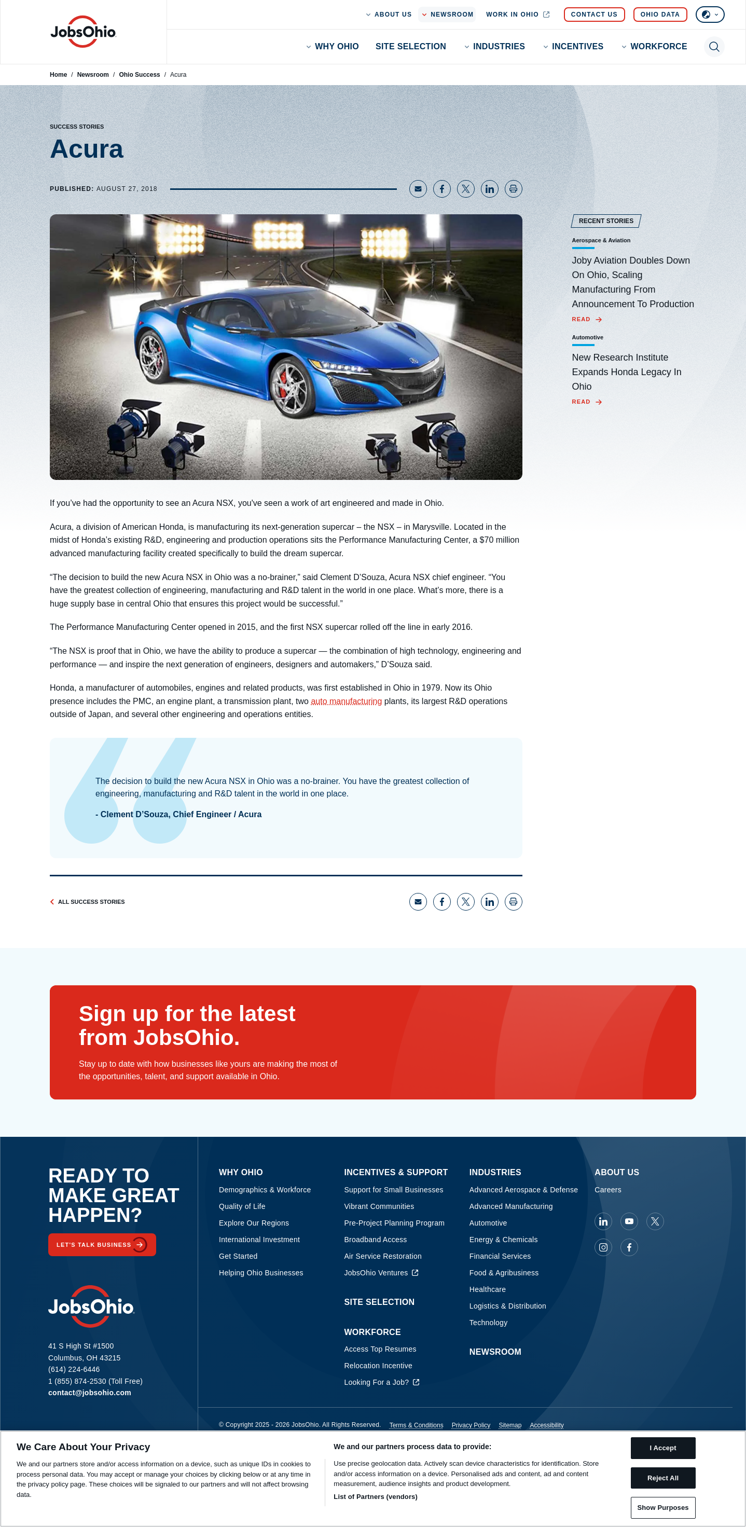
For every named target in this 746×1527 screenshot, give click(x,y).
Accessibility (546, 1425)
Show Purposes (662, 1507)
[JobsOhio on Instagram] (603, 1247)
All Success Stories (87, 902)
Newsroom (93, 74)
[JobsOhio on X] (655, 1221)
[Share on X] (466, 189)
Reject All (663, 1478)
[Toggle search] (714, 46)
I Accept (663, 1448)
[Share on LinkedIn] (490, 189)
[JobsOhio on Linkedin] (603, 1221)
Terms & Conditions (417, 1425)
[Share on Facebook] (442, 189)
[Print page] (513, 189)
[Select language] (710, 14)
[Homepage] (83, 31)
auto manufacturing (346, 701)
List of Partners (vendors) (376, 1497)
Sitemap (510, 1425)
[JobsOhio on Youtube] (629, 1221)
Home (58, 74)
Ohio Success (139, 74)
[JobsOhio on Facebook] (629, 1247)
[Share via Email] (418, 189)
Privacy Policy (471, 1425)
